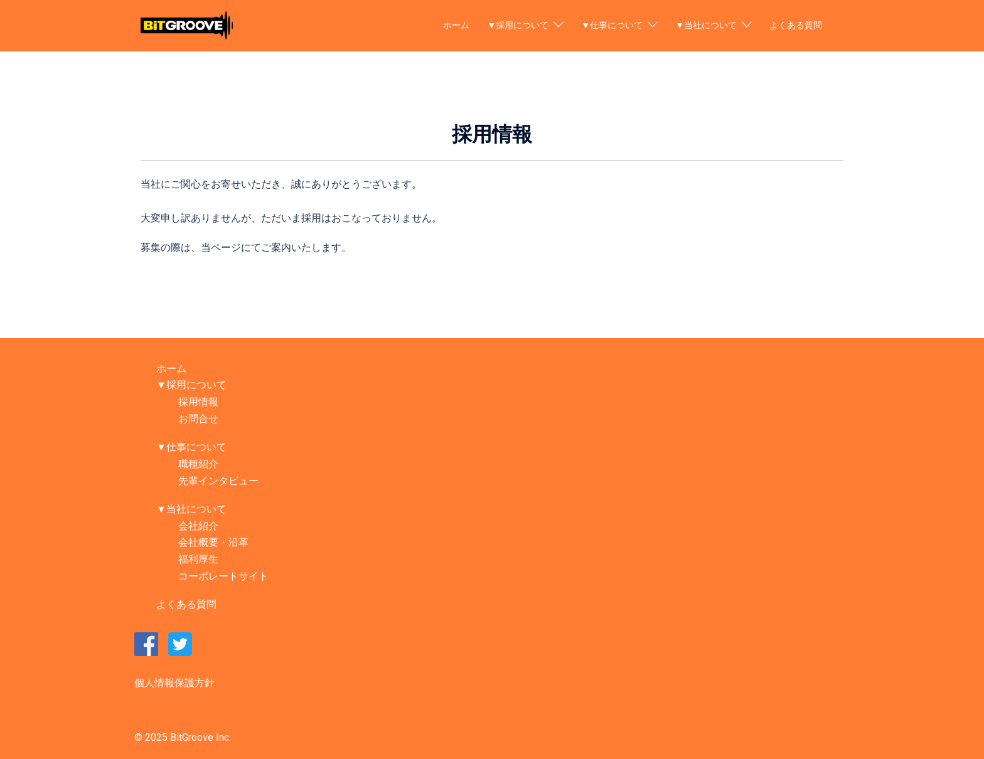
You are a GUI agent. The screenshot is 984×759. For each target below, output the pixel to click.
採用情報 (198, 402)
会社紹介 (198, 526)
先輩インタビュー (218, 481)
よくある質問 (795, 25)
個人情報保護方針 (174, 683)
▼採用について (517, 25)
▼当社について (706, 25)
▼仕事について (612, 25)
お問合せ (198, 419)
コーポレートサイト (223, 576)
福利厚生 (198, 559)
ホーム (456, 25)
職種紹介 (198, 464)
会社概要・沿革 (213, 542)
